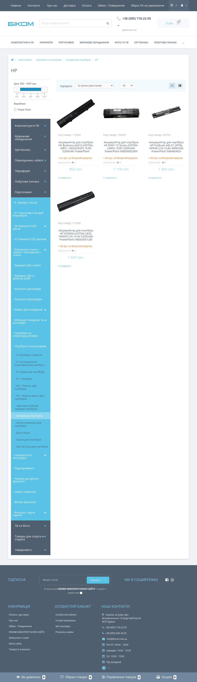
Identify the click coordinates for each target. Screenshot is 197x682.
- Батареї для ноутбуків (29, 415)
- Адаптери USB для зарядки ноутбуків (26, 407)
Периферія (46, 42)
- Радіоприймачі (23, 468)
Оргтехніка (141, 42)
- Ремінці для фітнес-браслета (26, 480)
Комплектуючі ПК (22, 42)
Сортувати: (66, 86)
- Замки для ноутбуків (28, 439)
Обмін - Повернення (76, 5)
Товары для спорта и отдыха (29, 537)
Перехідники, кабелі (29, 160)
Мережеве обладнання (94, 42)
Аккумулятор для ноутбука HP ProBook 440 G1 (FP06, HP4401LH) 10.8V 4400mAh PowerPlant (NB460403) (166, 146)
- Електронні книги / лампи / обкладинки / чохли (27, 252)
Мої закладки (63, 626)
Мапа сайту (15, 643)
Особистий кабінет (66, 614)
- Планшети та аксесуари (22, 456)
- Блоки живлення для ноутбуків (28, 424)
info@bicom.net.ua (114, 639)
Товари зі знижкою (19, 649)
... (183, 42)
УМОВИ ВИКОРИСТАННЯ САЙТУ (27, 632)
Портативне (66, 42)
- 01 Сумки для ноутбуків (29, 372)
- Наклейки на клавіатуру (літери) (25, 334)
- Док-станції (22, 432)
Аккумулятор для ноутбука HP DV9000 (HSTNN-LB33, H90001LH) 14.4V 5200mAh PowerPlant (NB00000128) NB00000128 (76, 238)
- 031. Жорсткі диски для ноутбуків (29, 397)
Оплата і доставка (19, 614)
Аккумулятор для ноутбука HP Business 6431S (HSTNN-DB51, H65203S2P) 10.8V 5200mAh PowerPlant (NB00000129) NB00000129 (75, 146)
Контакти (160, 5)
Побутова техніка (165, 42)
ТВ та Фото (22, 526)
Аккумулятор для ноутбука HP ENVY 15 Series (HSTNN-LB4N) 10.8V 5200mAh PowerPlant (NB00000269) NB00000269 (121, 146)
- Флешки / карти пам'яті (24, 514)
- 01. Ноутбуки (23, 378)
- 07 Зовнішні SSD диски (28, 239)
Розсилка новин (64, 632)
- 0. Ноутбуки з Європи (28, 355)
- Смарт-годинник (24, 491)
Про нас (16, 5)
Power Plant (22, 109)
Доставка (34, 5)
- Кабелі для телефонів (27, 309)
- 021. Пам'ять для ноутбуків (25, 387)
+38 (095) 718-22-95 (114, 627)
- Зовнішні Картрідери (27, 299)
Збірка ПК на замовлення (113, 5)
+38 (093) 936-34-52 (114, 633)
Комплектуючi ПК (27, 125)
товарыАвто (23, 550)
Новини (142, 5)
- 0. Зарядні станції (25, 202)
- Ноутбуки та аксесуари (28, 346)
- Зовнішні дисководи (27, 289)
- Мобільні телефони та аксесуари (28, 321)
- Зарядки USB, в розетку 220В (23, 277)
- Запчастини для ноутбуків (31, 446)
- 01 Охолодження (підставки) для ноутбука (29, 363)
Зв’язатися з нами (19, 637)
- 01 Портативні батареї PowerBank (28, 214)
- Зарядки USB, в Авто (27, 265)
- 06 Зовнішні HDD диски (25, 227)
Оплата (52, 5)
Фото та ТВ (121, 42)
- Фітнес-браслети (24, 502)
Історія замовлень (66, 620)
